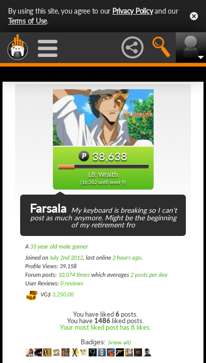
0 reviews (72, 283)
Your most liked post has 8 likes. (105, 327)
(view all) (119, 342)
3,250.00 (63, 294)
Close (194, 16)
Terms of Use (27, 21)
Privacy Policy (132, 11)
